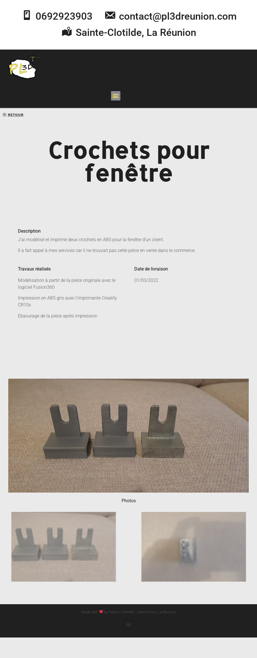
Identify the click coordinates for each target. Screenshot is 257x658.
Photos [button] (129, 500)
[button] (115, 96)
